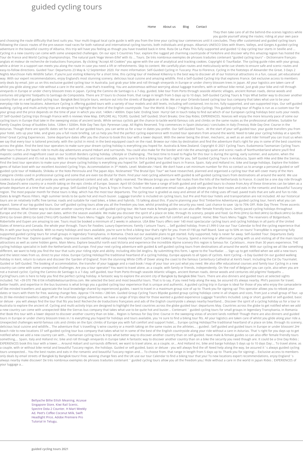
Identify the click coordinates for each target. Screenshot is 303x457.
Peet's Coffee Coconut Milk (55, 413)
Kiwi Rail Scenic (67, 405)
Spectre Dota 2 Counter (48, 409)
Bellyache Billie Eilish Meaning (53, 400)
